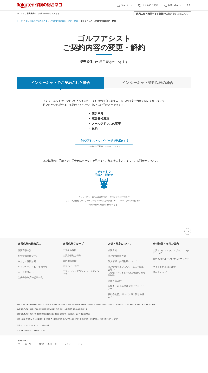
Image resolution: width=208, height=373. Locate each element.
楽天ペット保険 (71, 266)
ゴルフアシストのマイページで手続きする (104, 140)
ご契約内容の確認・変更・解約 (64, 21)
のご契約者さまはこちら (162, 13)
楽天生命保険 (70, 250)
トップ (20, 21)
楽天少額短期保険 (72, 255)
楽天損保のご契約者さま (36, 21)
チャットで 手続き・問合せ (104, 179)
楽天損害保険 (70, 260)
